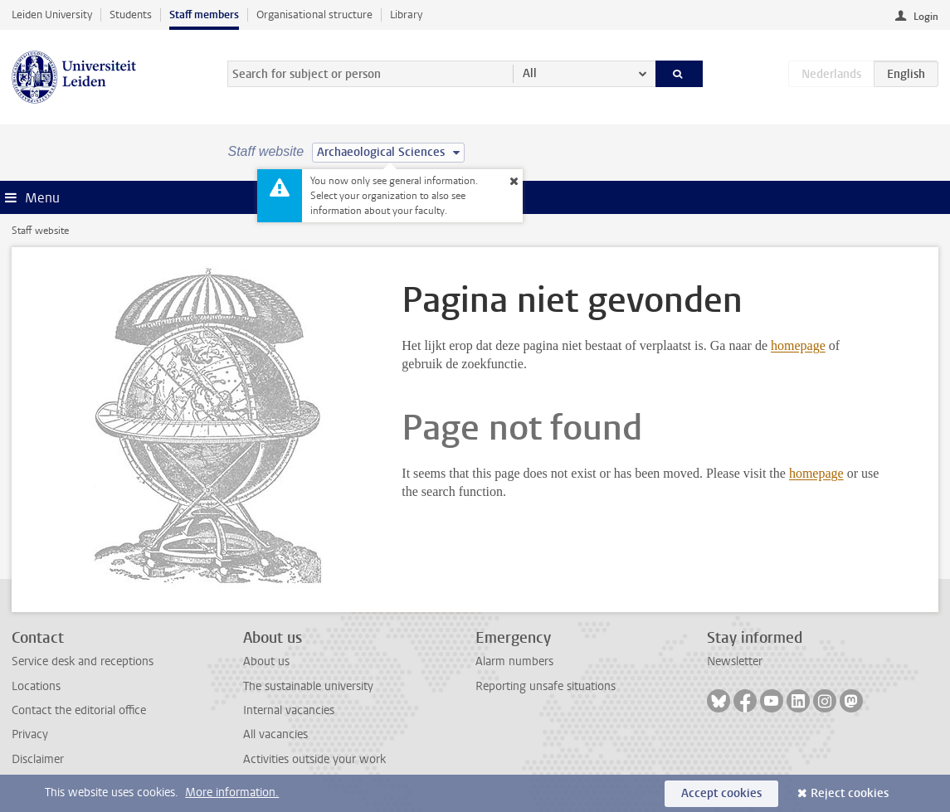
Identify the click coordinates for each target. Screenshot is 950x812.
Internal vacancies (288, 710)
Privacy (30, 734)
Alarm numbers (514, 661)
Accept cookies (721, 793)
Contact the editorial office (79, 710)
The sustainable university (308, 686)
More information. (232, 792)
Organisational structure (314, 14)
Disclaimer (38, 759)
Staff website (40, 230)
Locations (36, 686)
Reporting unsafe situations (545, 686)
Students (131, 14)
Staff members (204, 14)
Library (406, 14)
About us (266, 661)
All (530, 73)
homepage (798, 345)
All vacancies (275, 734)
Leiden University (52, 14)
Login (925, 16)
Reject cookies (850, 793)
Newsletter (734, 661)
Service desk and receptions (82, 661)
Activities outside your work (314, 759)
